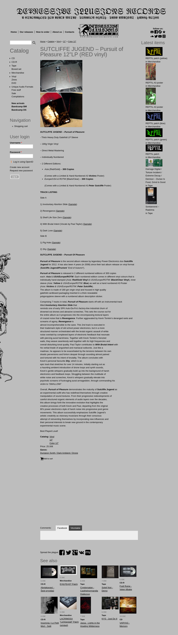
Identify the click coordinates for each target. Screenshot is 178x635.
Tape (14, 65)
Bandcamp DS (19, 110)
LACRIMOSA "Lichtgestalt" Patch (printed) (69, 622)
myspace (88, 552)
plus (75, 552)
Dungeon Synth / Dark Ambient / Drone (59, 453)
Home (14, 32)
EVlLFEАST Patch (69, 584)
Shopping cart (21, 126)
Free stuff (16, 90)
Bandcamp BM (19, 106)
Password (16, 152)
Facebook (62, 528)
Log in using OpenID (23, 162)
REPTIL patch (152, 154)
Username (16, 142)
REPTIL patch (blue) (155, 123)
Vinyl (14, 76)
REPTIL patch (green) (156, 139)
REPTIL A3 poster (154, 82)
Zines (14, 79)
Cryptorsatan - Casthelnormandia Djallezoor (89, 590)
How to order (43, 32)
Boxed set (16, 69)
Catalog (19, 51)
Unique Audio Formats (22, 86)
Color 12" (72, 41)
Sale (14, 93)
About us (57, 32)
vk (81, 552)
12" (64, 41)
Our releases (26, 32)
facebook (62, 552)
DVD (14, 83)
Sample (72, 204)
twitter (68, 552)
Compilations (18, 96)
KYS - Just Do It (109, 618)
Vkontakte (75, 528)
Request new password (21, 170)
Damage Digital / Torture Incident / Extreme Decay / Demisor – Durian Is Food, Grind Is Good (156, 175)
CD (13, 58)
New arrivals (18, 103)
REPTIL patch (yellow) (156, 58)
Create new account (19, 167)
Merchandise (18, 72)
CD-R (14, 62)
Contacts (69, 32)
